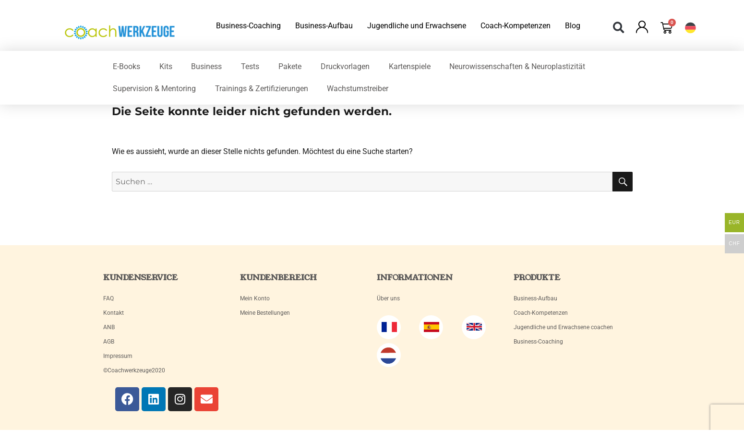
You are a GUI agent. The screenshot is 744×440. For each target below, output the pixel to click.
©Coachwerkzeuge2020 (134, 370)
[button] (619, 27)
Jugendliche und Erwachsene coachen (563, 327)
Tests (250, 66)
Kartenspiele (410, 66)
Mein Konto (255, 298)
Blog (572, 25)
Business (207, 66)
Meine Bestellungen (265, 312)
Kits (165, 66)
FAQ (108, 298)
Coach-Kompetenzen (515, 25)
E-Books (126, 66)
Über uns (388, 298)
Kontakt (113, 312)
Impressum (117, 356)
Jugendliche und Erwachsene (416, 25)
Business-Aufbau (324, 25)
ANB (109, 327)
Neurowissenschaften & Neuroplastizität (518, 66)
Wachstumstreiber (358, 88)
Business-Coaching (248, 25)
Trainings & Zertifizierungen (261, 88)
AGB (108, 341)
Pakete (290, 66)
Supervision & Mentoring (154, 88)
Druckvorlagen (345, 66)
